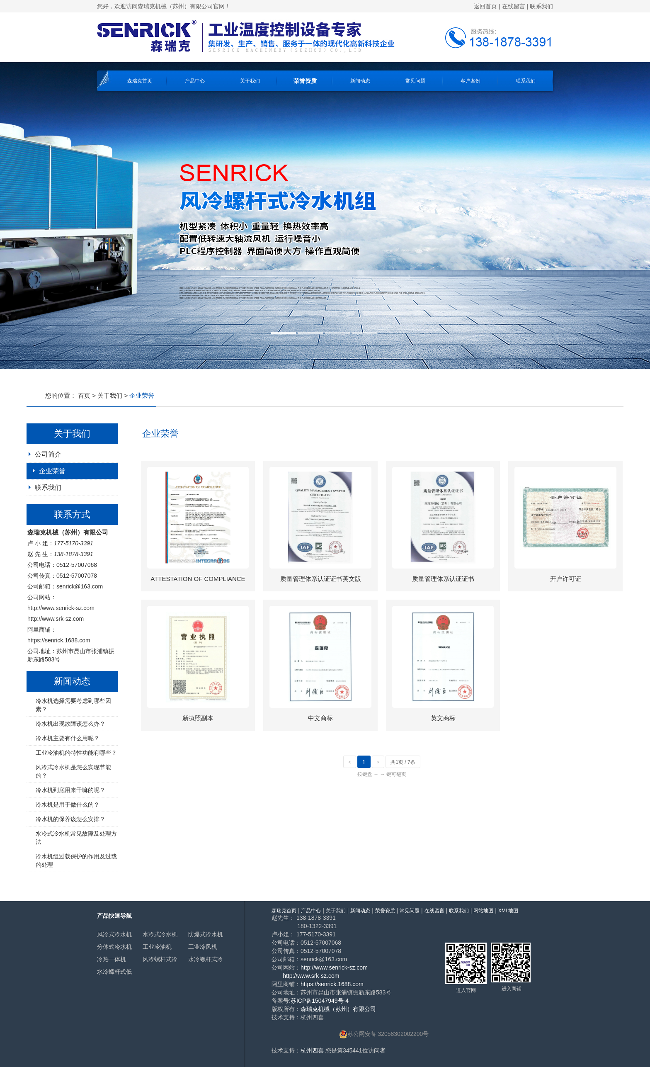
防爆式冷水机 (205, 934)
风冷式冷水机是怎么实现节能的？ (73, 771)
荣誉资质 (305, 81)
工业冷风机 (202, 946)
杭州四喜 (312, 1050)
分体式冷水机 (114, 946)
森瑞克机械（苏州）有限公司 (338, 1009)
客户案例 (470, 81)
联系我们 (541, 6)
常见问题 (415, 81)
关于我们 (250, 81)
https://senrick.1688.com (58, 640)
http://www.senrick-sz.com (61, 608)
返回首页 (485, 6)
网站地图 (483, 911)
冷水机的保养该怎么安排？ (70, 819)
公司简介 (48, 454)
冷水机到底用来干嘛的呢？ (70, 790)
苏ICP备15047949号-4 (320, 1000)
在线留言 (513, 6)
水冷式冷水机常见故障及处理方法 (76, 837)
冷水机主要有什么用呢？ (67, 738)
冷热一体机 (111, 959)
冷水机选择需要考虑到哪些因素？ (73, 705)
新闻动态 (360, 81)
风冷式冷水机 (114, 934)
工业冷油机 (157, 946)
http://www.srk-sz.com (55, 618)
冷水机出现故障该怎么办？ (70, 723)
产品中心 (195, 81)
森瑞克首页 (139, 81)
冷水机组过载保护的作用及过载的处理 (76, 860)
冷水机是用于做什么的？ (67, 804)
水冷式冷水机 (160, 934)
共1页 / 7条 (402, 762)
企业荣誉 (52, 470)
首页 (84, 395)
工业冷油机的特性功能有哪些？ (76, 752)
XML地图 (508, 911)
